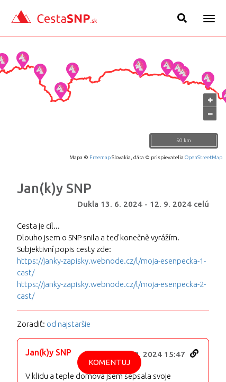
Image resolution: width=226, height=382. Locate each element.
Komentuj (109, 362)
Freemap (100, 157)
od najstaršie (69, 323)
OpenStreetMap (203, 157)
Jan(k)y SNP (54, 188)
